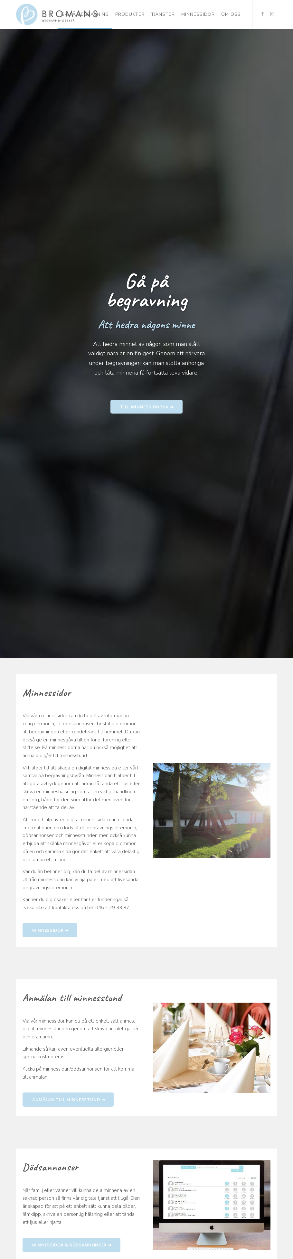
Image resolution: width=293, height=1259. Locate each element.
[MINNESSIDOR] (50, 930)
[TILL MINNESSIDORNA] (146, 407)
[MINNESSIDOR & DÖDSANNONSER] (71, 1245)
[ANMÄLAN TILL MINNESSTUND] (68, 1099)
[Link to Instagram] (272, 14)
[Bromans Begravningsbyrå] (56, 14)
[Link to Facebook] (262, 14)
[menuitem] (85, 14)
